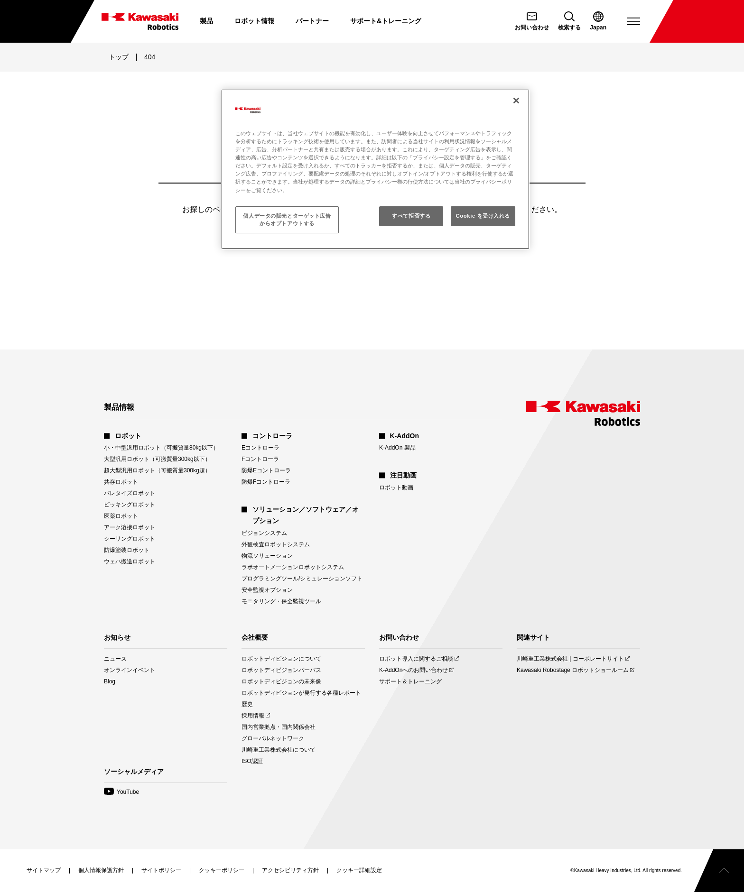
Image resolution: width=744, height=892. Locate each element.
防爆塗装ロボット (126, 550)
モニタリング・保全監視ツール (281, 601)
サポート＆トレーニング (410, 681)
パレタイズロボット (129, 493)
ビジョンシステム (264, 533)
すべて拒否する (411, 216)
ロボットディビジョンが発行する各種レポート (301, 693)
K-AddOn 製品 (397, 447)
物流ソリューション (267, 555)
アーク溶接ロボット (129, 527)
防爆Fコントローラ (266, 481)
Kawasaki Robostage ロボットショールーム (573, 670)
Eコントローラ (260, 447)
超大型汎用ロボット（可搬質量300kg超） (157, 470)
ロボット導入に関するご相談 (416, 658)
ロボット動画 (396, 487)
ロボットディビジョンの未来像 (281, 681)
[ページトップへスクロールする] (719, 870)
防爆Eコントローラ (266, 470)
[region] (375, 169)
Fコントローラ (260, 459)
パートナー (312, 21)
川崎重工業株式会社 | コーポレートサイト (570, 658)
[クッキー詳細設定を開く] (359, 870)
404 (149, 57)
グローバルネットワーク (273, 738)
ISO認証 (252, 761)
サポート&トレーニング (385, 21)
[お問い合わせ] (532, 21)
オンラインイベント (129, 670)
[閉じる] (516, 100)
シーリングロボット (129, 538)
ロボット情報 (254, 21)
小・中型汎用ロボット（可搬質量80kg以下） (161, 447)
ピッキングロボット (129, 504)
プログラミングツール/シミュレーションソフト (302, 578)
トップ (119, 57)
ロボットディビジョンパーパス (281, 670)
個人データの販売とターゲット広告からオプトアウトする (287, 219)
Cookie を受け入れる (483, 216)
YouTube (121, 792)
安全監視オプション (267, 590)
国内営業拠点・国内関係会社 (279, 727)
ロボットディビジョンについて (281, 658)
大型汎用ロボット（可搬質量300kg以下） (157, 459)
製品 (206, 21)
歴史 (247, 704)
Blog (109, 681)
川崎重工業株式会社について (279, 749)
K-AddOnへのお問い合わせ (413, 670)
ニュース (115, 658)
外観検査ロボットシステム (276, 544)
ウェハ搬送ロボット (129, 561)
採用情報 (253, 715)
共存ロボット (121, 481)
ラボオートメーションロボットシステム (293, 567)
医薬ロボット (121, 516)
